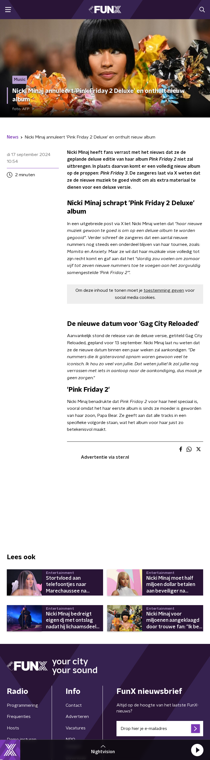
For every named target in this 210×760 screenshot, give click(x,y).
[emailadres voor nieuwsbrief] (159, 728)
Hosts (13, 728)
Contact (74, 705)
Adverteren (77, 716)
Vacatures (76, 728)
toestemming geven (164, 290)
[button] (197, 750)
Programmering (22, 705)
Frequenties (19, 716)
